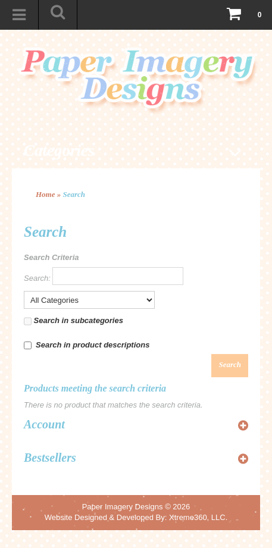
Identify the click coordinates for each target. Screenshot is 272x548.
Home (45, 194)
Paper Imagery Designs (122, 506)
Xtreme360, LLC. (198, 517)
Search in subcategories (73, 321)
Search (74, 194)
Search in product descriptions (86, 344)
